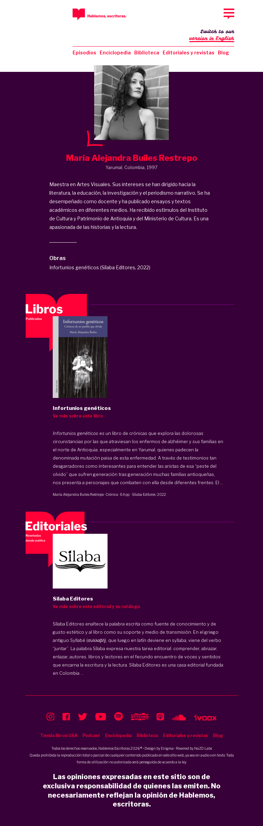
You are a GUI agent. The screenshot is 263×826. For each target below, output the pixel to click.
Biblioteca (146, 52)
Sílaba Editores (143, 494)
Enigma (167, 748)
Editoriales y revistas (188, 52)
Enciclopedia (115, 52)
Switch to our (211, 35)
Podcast (91, 735)
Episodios (84, 52)
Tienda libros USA (58, 735)
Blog (223, 52)
